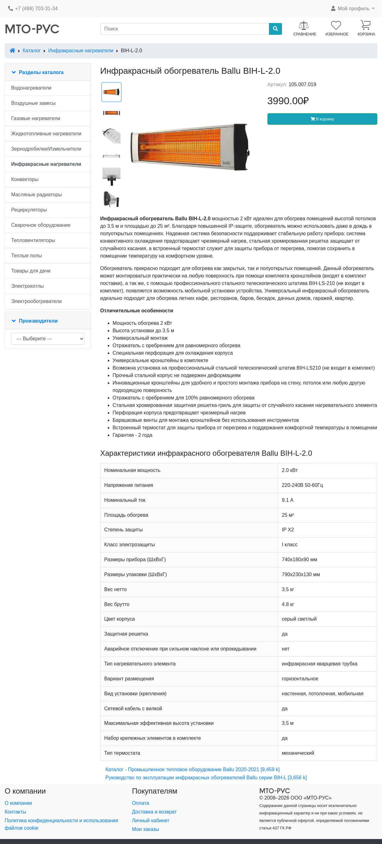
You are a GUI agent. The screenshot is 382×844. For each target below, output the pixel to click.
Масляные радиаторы (36, 194)
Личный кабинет (150, 820)
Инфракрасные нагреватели (80, 50)
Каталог (32, 50)
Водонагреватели (31, 88)
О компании (18, 803)
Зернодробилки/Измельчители (46, 149)
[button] (352, 8)
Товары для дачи (30, 270)
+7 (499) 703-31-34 (32, 8)
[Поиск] (184, 29)
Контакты (15, 811)
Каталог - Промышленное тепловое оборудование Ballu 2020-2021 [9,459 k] (193, 769)
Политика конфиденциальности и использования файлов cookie (61, 824)
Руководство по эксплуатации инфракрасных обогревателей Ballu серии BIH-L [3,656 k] (206, 777)
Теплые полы (26, 255)
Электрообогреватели (36, 301)
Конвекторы (25, 179)
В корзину (322, 119)
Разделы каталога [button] (41, 72)
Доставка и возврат (154, 811)
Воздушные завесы (33, 103)
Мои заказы (145, 829)
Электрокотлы (27, 286)
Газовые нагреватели (35, 118)
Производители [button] (38, 321)
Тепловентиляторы (33, 240)
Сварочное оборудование (40, 225)
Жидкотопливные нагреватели (46, 133)
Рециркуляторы (29, 209)
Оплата (140, 803)
